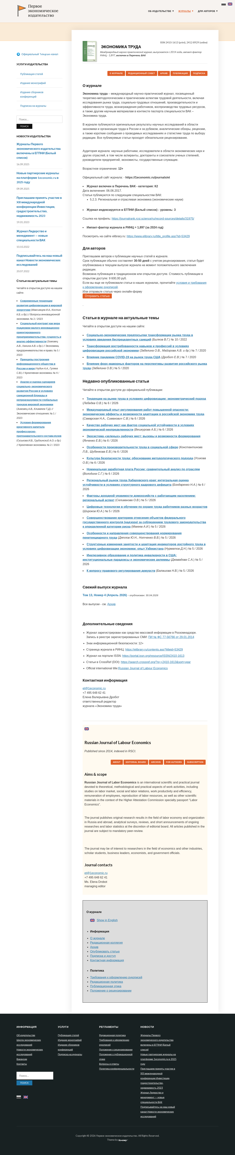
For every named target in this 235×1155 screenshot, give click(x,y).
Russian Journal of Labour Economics (143, 668)
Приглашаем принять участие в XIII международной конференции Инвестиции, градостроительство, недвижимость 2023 (39, 206)
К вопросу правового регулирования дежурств (121, 570)
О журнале (116, 73)
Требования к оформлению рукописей (116, 977)
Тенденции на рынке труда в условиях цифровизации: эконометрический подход (146, 398)
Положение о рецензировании (110, 990)
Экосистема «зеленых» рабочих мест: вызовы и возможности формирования (143, 436)
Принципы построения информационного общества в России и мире (36, 364)
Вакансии (22, 1059)
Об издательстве (159, 11)
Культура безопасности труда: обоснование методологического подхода (140, 458)
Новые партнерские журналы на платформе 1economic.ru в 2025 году (38, 177)
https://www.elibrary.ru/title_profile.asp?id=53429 (158, 236)
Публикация (180, 73)
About (117, 762)
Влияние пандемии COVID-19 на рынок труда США (123, 357)
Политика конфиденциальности (116, 1068)
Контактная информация (107, 960)
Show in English (104, 920)
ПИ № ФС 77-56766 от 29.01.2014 (171, 637)
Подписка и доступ (103, 955)
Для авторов (206, 11)
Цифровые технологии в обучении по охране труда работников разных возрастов (147, 506)
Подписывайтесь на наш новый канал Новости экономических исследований (39, 260)
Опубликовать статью (105, 951)
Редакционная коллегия (106, 942)
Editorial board (136, 762)
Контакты (22, 1063)
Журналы (184, 11)
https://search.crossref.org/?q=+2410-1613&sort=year (156, 662)
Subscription (195, 762)
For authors (174, 762)
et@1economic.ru (94, 688)
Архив (164, 73)
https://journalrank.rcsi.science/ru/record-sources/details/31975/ (153, 218)
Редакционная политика (106, 981)
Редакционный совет (141, 73)
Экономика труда (121, 46)
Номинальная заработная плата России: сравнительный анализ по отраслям (143, 469)
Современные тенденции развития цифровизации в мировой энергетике (39, 305)
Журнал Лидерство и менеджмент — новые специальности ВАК (32, 235)
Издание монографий (33, 83)
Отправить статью (97, 296)
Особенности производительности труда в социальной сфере (132, 447)
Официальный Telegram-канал (37, 54)
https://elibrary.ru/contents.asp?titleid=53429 (154, 649)
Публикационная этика (105, 986)
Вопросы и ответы (109, 1063)
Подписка (199, 73)
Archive (156, 762)
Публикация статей (31, 74)
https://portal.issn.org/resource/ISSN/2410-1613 (153, 655)
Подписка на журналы (33, 105)
